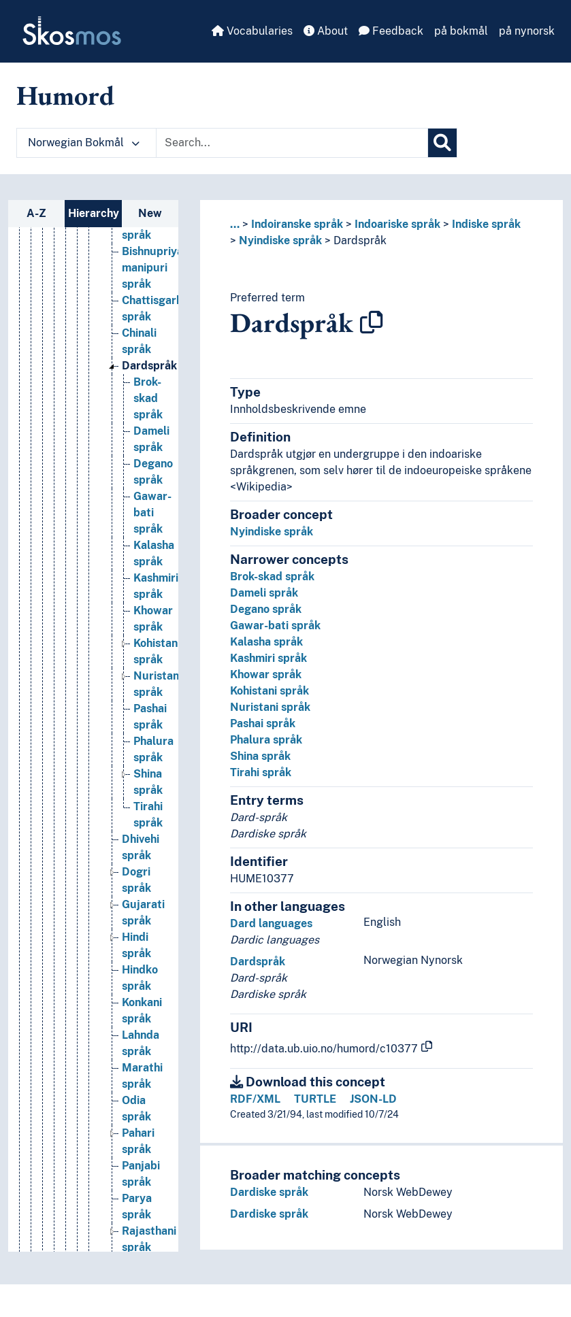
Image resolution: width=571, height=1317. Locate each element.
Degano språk (265, 609)
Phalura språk (266, 739)
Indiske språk (486, 224)
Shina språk (260, 756)
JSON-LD (373, 1099)
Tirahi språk (260, 772)
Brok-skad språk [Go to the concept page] (148, 491)
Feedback (391, 30)
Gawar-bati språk (275, 625)
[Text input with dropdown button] (292, 143)
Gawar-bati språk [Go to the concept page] (152, 606)
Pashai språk (262, 723)
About (326, 30)
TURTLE (315, 1099)
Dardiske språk (269, 1192)
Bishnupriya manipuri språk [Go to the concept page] (152, 361)
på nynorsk (527, 30)
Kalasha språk (266, 641)
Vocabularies (252, 30)
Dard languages (271, 923)
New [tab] (150, 213)
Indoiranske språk (297, 224)
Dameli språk (264, 592)
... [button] (235, 224)
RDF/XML (255, 1099)
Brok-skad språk (272, 576)
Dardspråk (360, 240)
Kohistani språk (269, 690)
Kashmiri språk (268, 658)
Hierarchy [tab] (93, 213)
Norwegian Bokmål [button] (84, 142)
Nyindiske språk (280, 240)
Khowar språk (265, 674)
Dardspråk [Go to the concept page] (149, 458)
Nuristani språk (270, 707)
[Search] (442, 143)
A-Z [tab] (36, 213)
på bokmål (461, 30)
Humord (65, 95)
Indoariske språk (397, 224)
